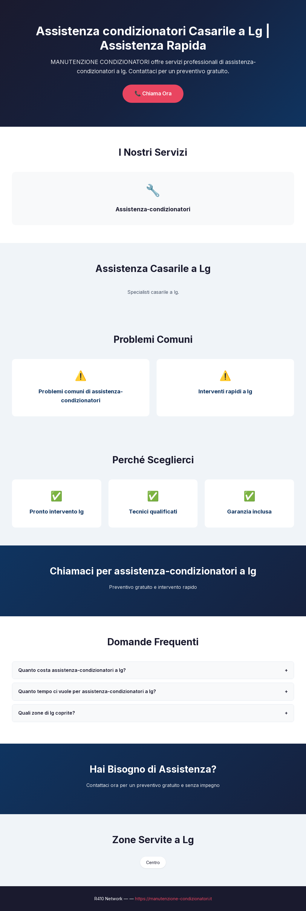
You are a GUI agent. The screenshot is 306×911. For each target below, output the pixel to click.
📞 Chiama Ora (153, 93)
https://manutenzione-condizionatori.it (173, 898)
